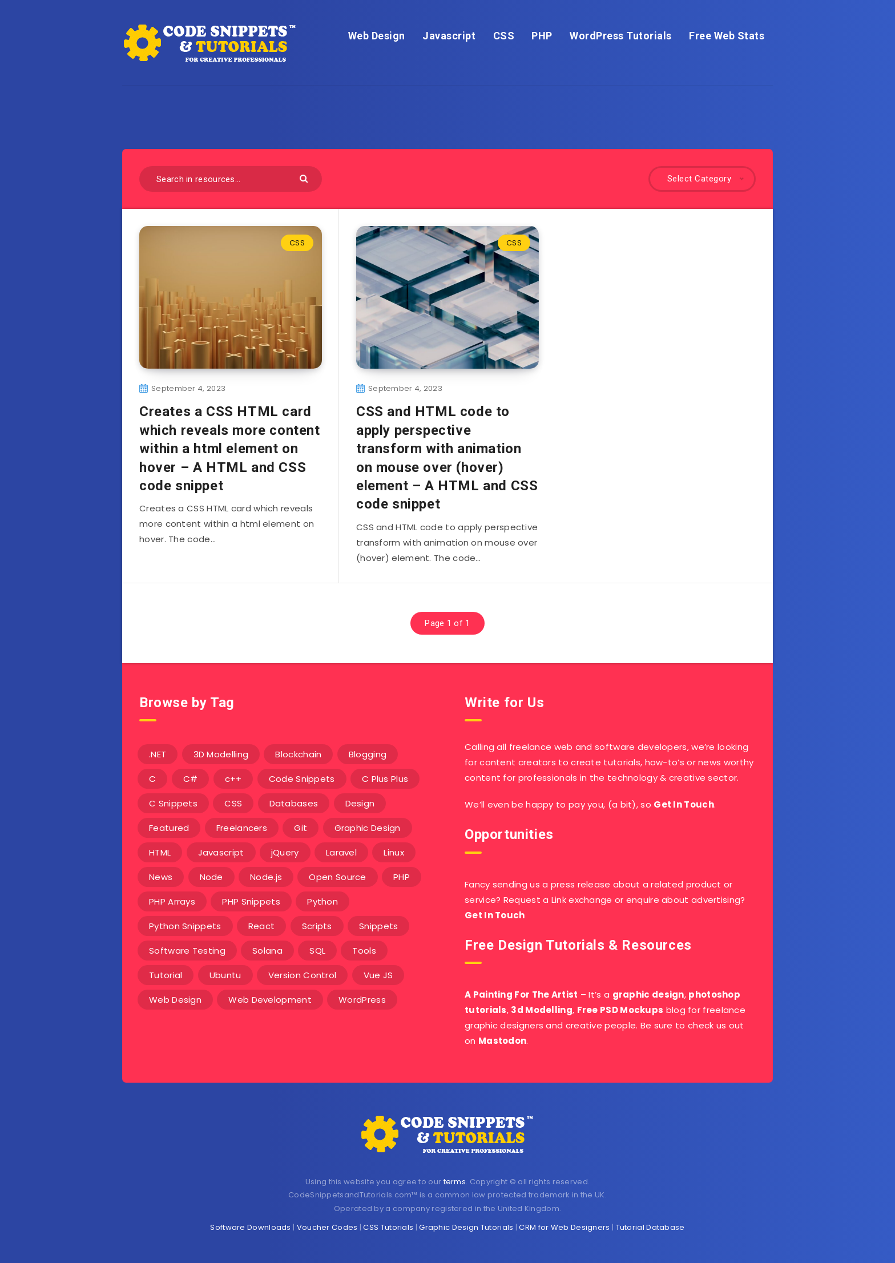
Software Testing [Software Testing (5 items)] (187, 951)
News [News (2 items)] (160, 877)
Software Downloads (250, 1227)
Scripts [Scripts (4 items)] (317, 926)
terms (455, 1181)
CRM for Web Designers (564, 1227)
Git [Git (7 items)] (300, 828)
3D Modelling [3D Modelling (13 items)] (221, 754)
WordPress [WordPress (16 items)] (362, 1000)
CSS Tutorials (388, 1227)
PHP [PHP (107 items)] (401, 877)
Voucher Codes (327, 1227)
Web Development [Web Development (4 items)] (270, 1000)
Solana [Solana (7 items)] (267, 951)
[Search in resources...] (230, 179)
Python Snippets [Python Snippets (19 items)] (185, 926)
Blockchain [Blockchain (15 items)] (298, 754)
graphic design (648, 994)
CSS (504, 36)
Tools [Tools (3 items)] (364, 951)
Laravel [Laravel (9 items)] (341, 852)
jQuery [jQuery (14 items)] (285, 852)
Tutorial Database (650, 1227)
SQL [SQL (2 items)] (317, 951)
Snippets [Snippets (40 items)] (378, 926)
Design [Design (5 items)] (360, 803)
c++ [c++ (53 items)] (233, 779)
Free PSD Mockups (620, 1010)
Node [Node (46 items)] (211, 877)
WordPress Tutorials (621, 36)
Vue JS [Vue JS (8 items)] (378, 975)
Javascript (448, 36)
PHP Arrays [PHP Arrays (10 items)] (172, 901)
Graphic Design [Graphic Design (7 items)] (367, 828)
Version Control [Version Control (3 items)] (302, 975)
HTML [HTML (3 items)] (160, 852)
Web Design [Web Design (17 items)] (175, 1000)
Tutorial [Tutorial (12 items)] (165, 975)
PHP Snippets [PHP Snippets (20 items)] (251, 901)
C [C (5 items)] (152, 779)
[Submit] (305, 178)
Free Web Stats (726, 36)
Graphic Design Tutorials (466, 1227)
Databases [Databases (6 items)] (294, 803)
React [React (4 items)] (261, 926)
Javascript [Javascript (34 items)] (221, 852)
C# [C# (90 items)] (190, 779)
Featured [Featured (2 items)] (169, 828)
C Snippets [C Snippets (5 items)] (173, 803)
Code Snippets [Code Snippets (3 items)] (302, 779)
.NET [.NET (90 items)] (157, 754)
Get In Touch (684, 804)
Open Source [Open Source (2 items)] (337, 877)
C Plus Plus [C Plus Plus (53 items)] (385, 779)
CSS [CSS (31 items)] (233, 803)
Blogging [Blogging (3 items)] (367, 754)
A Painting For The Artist (521, 994)
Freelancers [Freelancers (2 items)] (241, 828)
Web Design (376, 36)
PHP (542, 36)
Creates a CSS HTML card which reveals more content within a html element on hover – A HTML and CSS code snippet (229, 448)
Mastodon (502, 1041)
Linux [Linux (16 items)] (394, 852)
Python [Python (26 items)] (322, 901)
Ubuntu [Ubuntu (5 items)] (225, 975)
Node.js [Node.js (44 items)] (266, 877)
